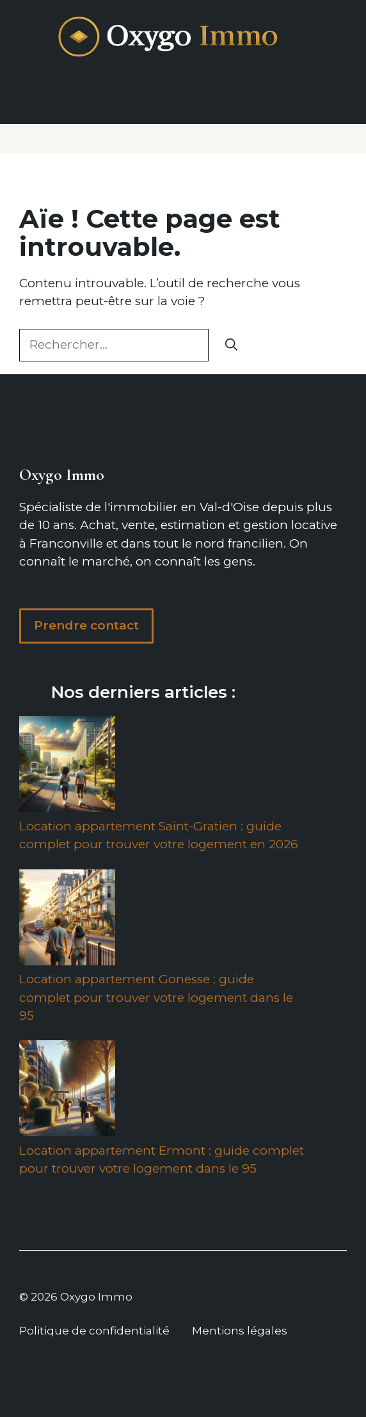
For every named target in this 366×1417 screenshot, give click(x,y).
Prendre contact (86, 625)
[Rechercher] (231, 345)
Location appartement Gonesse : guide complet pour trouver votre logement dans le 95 (156, 997)
